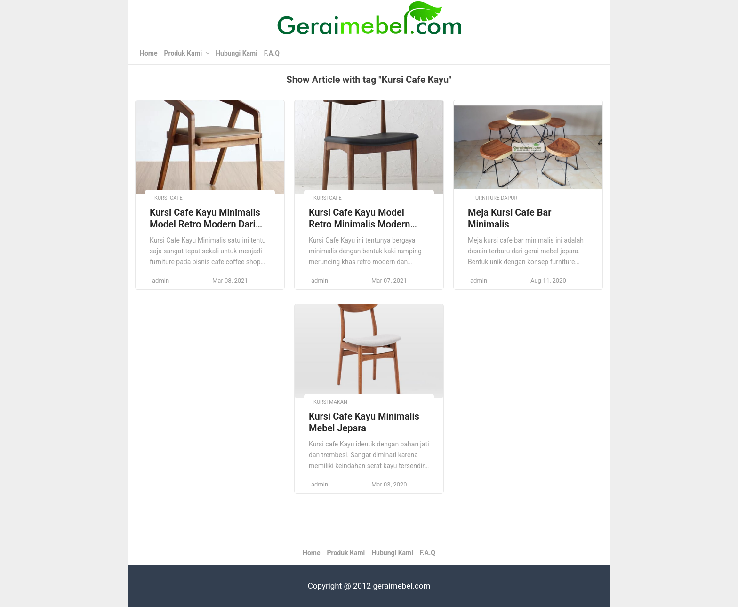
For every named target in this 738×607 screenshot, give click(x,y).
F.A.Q (272, 53)
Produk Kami (183, 53)
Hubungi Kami (236, 53)
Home (148, 53)
